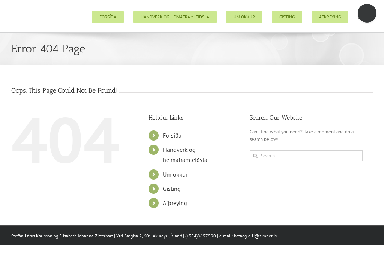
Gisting (172, 188)
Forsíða (172, 135)
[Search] (255, 155)
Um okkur (175, 174)
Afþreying (175, 203)
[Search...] (306, 155)
